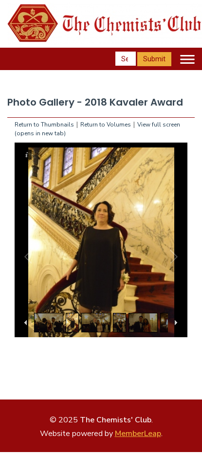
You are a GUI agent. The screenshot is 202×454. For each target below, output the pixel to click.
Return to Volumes (105, 124)
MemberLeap (138, 433)
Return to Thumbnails (44, 124)
